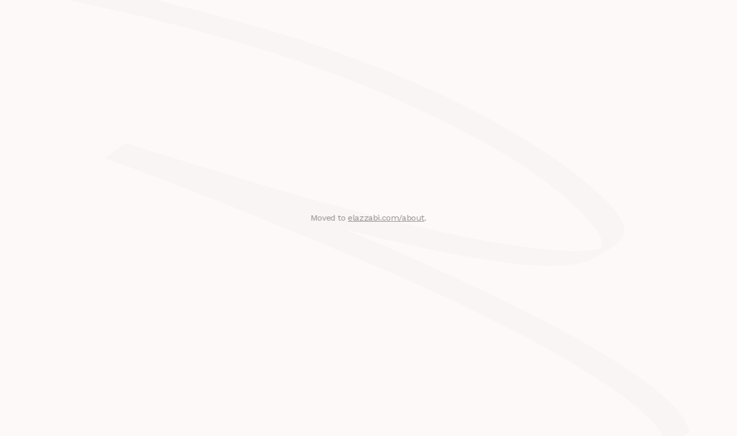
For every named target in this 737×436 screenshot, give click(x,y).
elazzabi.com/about (386, 218)
